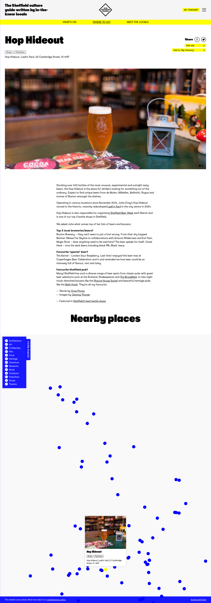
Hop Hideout (94, 551)
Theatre (11, 384)
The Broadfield (128, 277)
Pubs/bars (20, 52)
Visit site (195, 45)
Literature (12, 362)
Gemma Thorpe (81, 294)
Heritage (11, 358)
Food (9, 355)
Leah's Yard (114, 206)
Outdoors (12, 373)
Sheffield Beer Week (121, 213)
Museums (12, 366)
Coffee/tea (12, 348)
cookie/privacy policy (56, 600)
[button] (105, 569)
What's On (69, 22)
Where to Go (101, 22)
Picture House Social (106, 280)
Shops (9, 52)
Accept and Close (198, 600)
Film (9, 351)
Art (8, 344)
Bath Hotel (71, 284)
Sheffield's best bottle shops (89, 301)
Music (10, 369)
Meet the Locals (137, 22)
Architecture (13, 340)
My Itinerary (191, 10)
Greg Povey (78, 291)
